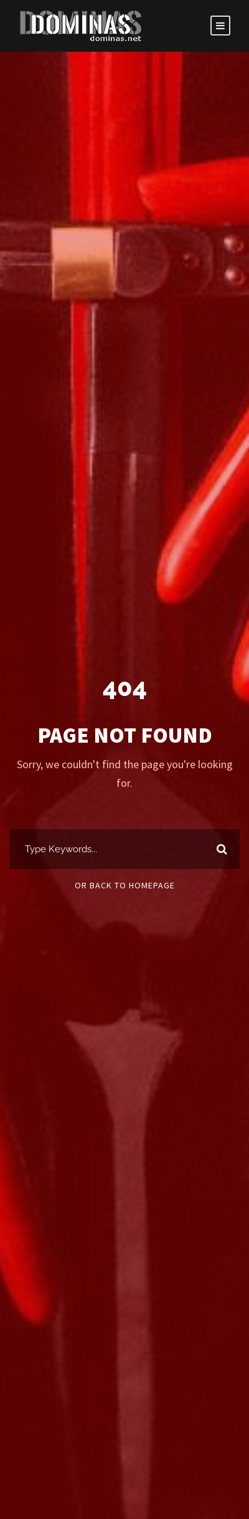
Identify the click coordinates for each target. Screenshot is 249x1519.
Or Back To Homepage (125, 885)
